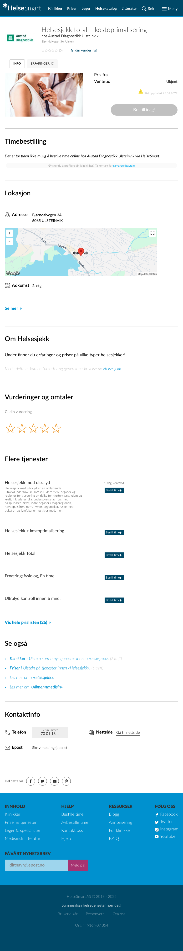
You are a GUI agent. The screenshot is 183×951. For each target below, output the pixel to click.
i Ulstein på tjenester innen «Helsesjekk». (51, 668)
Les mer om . (32, 678)
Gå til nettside (128, 732)
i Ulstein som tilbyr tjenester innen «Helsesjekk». (60, 659)
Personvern (95, 914)
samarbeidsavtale (124, 165)
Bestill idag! (144, 110)
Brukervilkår (68, 914)
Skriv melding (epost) (49, 748)
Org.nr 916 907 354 (91, 925)
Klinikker (55, 8)
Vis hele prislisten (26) (26, 623)
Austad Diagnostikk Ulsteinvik (73, 36)
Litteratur (129, 8)
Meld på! (78, 865)
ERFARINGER (42, 63)
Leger (86, 8)
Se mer (11, 308)
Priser (72, 8)
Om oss (119, 914)
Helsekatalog (106, 8)
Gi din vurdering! (84, 50)
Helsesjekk (112, 369)
